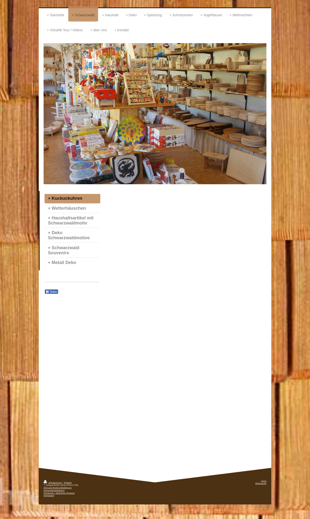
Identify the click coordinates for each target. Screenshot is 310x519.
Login (263, 481)
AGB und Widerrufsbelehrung (58, 488)
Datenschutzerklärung (54, 490)
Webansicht (260, 483)
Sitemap (68, 482)
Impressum (49, 495)
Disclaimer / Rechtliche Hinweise (59, 493)
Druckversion (53, 482)
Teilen (51, 292)
